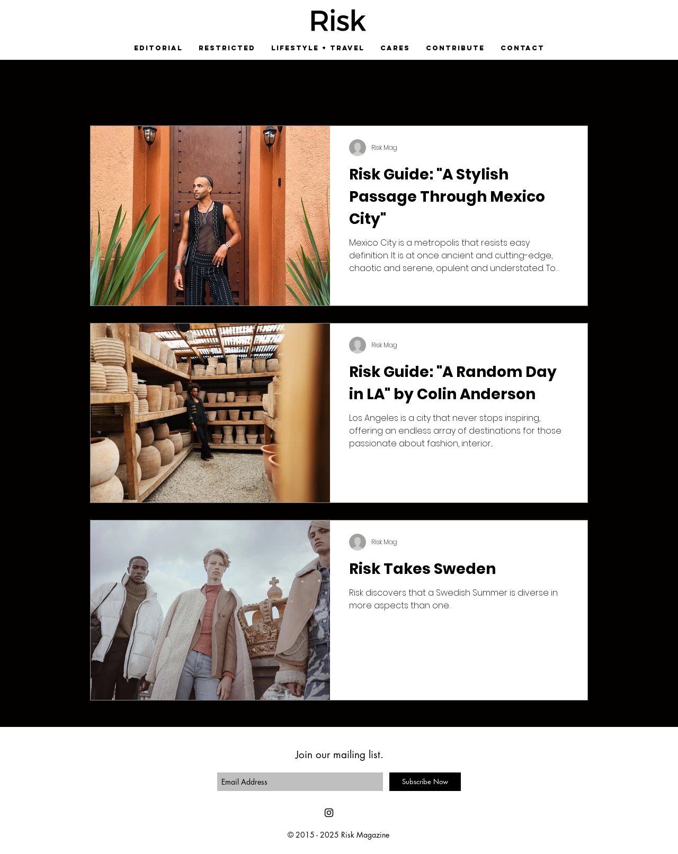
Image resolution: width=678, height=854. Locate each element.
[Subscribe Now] (425, 781)
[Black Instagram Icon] (329, 813)
